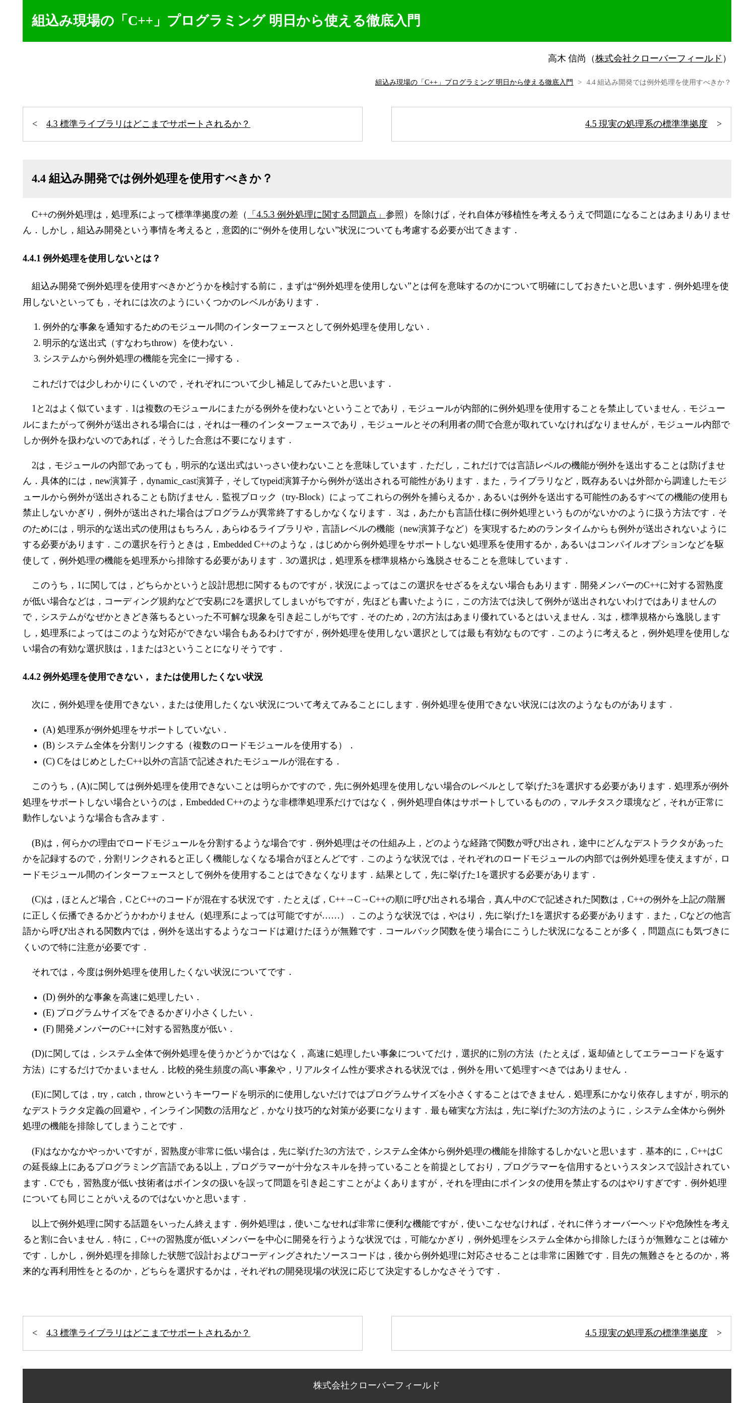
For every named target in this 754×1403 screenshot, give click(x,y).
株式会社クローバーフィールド (658, 58)
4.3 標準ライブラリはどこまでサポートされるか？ (148, 124)
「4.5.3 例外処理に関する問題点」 (316, 214)
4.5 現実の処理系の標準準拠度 (646, 124)
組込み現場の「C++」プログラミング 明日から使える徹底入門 (474, 82)
